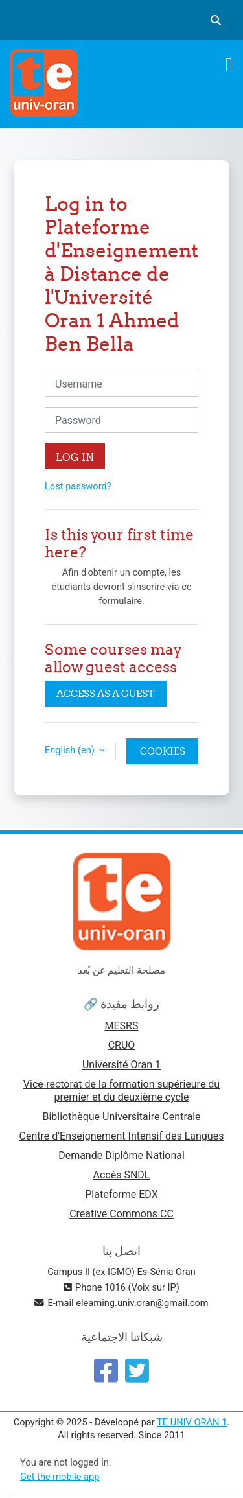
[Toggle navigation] (229, 65)
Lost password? (78, 486)
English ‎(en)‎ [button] (71, 750)
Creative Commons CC (121, 1214)
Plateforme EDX (121, 1194)
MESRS (122, 1026)
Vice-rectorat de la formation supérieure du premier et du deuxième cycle (121, 1090)
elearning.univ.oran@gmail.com (142, 1303)
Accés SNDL (121, 1175)
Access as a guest (105, 693)
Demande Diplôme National (121, 1155)
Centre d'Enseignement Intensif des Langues (121, 1136)
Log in (75, 457)
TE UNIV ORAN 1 (192, 1422)
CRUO (121, 1045)
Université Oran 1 (121, 1065)
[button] (216, 20)
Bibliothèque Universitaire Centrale (121, 1116)
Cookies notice (162, 754)
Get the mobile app (59, 1476)
